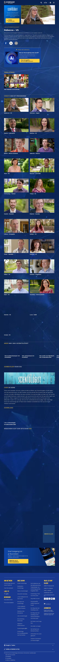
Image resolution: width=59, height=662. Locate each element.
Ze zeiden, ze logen (36, 626)
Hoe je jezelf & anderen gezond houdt (35, 603)
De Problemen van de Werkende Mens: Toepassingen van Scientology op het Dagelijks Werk (36, 587)
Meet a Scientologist (22, 591)
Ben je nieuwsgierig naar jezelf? (29, 52)
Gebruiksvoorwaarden (10, 654)
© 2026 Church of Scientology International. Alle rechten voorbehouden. (20, 653)
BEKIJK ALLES (48, 534)
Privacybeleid (8, 658)
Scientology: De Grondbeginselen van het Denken (22, 633)
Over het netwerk (8, 588)
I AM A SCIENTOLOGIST (11, 27)
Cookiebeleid (8, 656)
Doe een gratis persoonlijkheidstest (27, 60)
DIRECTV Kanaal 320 (49, 585)
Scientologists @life (22, 628)
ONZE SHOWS (21, 581)
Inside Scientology (22, 583)
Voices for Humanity (22, 593)
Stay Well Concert (35, 598)
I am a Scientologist (22, 616)
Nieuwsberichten (8, 599)
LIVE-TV (6, 591)
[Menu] (54, 3)
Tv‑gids (6, 594)
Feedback (48, 604)
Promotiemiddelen (9, 602)
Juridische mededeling (10, 660)
